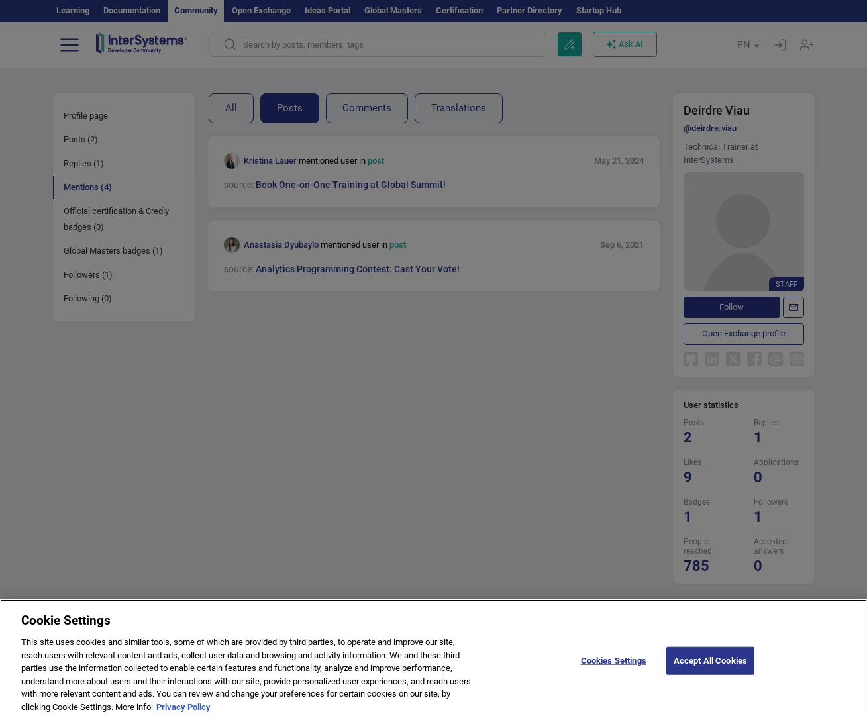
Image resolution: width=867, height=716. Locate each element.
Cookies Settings (613, 666)
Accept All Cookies (710, 666)
